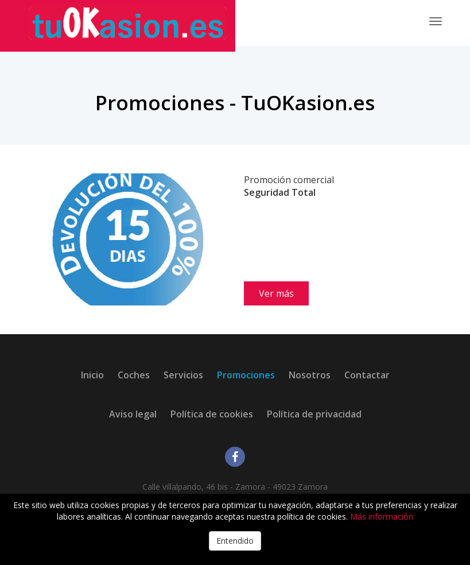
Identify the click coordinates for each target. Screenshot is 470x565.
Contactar (367, 375)
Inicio (92, 375)
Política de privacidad (314, 414)
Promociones (246, 375)
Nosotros (310, 375)
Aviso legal (133, 414)
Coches (134, 375)
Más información (381, 516)
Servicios (183, 375)
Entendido (235, 540)
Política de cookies (211, 414)
